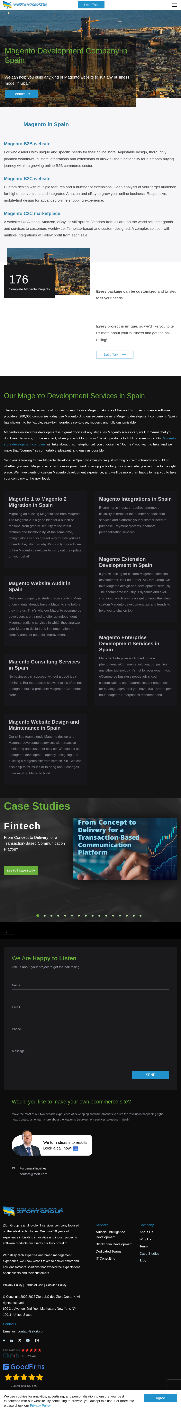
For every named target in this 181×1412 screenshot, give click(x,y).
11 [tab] (106, 916)
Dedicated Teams (108, 1251)
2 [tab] (45, 916)
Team (144, 1246)
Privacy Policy (40, 1405)
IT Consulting (105, 1258)
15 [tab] (134, 916)
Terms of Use (34, 1285)
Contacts (9, 1324)
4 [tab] (58, 916)
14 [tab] (127, 916)
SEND (151, 1075)
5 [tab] (65, 916)
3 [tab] (51, 916)
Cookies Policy (56, 1285)
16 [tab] (140, 916)
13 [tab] (120, 916)
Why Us (145, 1239)
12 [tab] (113, 916)
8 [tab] (86, 916)
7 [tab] (79, 916)
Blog (143, 1261)
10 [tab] (99, 916)
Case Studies (149, 1253)
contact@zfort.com (33, 1174)
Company (147, 1225)
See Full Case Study (21, 870)
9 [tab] (93, 916)
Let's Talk (91, 5)
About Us (146, 1232)
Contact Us (21, 94)
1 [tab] (38, 916)
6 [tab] (72, 916)
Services (102, 1225)
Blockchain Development (114, 1244)
